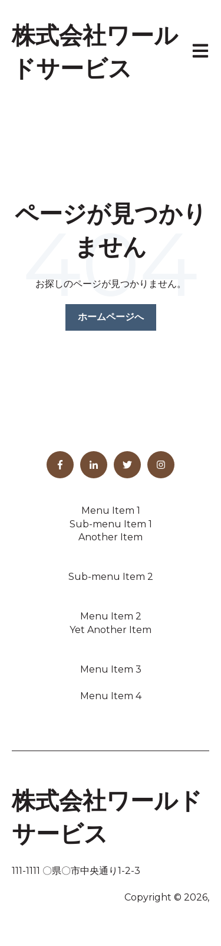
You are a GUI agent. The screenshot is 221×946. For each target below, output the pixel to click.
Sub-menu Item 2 (110, 576)
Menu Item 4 (110, 696)
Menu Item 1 (110, 510)
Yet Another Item (110, 629)
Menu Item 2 (110, 616)
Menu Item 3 (110, 669)
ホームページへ (111, 316)
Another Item (110, 537)
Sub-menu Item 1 (111, 524)
